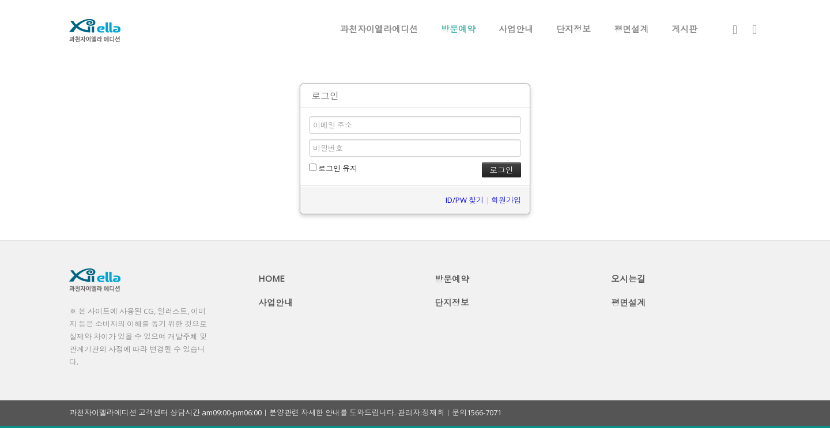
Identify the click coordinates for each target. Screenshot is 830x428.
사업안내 (516, 29)
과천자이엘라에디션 (379, 29)
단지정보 (573, 29)
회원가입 (506, 200)
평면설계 (631, 29)
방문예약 (458, 29)
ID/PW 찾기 (465, 200)
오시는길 (628, 279)
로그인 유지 (333, 168)
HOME (271, 278)
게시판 (684, 29)
